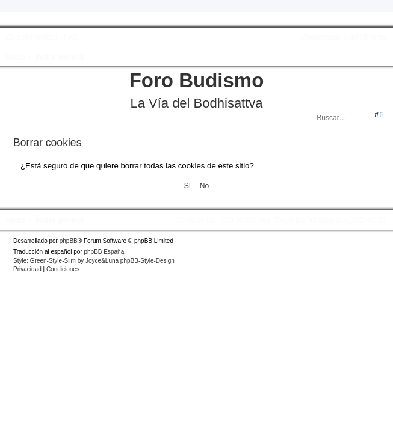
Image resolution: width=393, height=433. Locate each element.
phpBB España (104, 251)
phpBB (69, 241)
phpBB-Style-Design (147, 260)
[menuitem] (69, 37)
